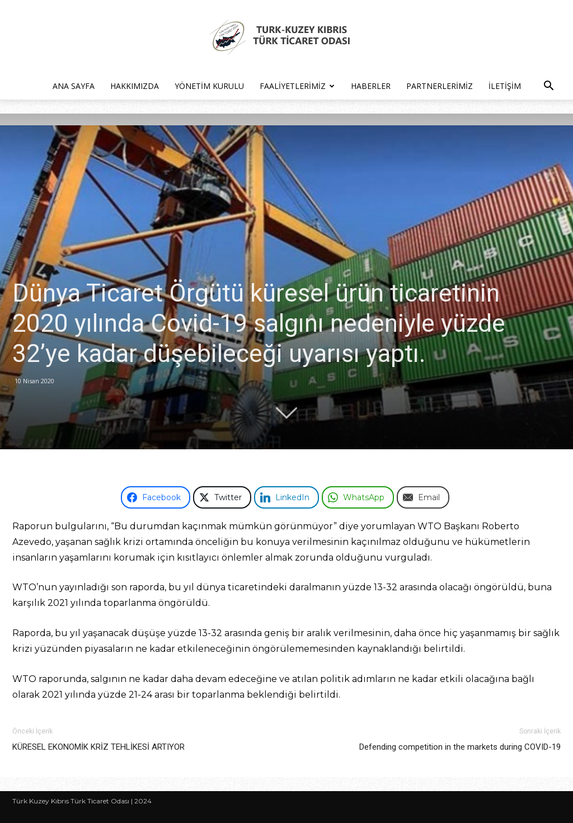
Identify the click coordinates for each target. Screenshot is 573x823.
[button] (548, 87)
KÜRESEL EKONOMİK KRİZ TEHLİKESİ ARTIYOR (98, 747)
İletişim (505, 86)
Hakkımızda (134, 86)
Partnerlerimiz (439, 86)
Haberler (371, 86)
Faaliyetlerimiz (297, 86)
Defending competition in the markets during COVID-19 (460, 747)
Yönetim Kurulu (209, 86)
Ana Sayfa (74, 86)
